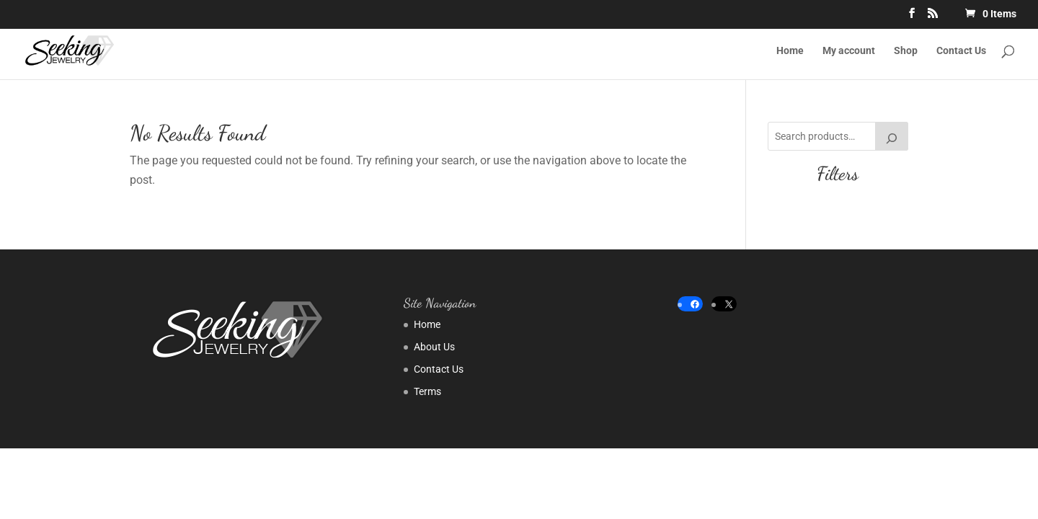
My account (848, 50)
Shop (906, 50)
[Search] (891, 136)
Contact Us (961, 50)
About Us (434, 346)
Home (790, 50)
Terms (427, 391)
